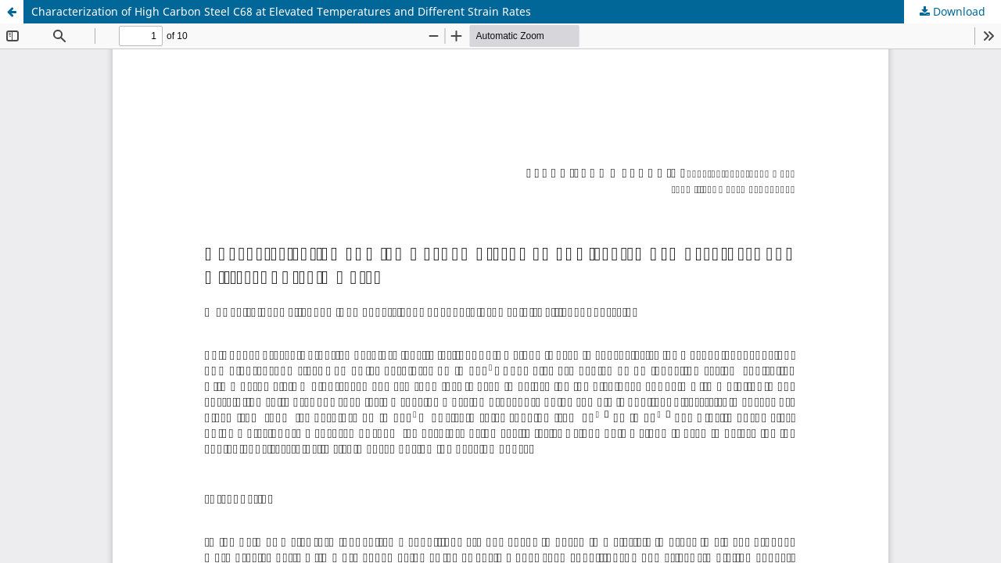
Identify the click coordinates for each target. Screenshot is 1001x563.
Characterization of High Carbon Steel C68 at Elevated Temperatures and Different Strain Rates (281, 11)
